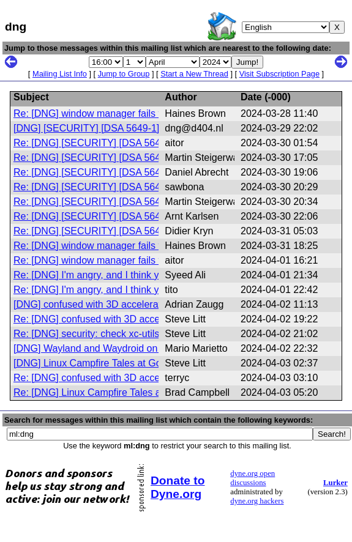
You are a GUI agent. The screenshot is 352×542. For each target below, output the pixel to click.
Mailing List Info (59, 73)
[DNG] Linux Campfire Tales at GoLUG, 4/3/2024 (119, 363)
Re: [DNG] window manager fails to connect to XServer (132, 113)
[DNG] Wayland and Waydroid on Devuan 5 (107, 348)
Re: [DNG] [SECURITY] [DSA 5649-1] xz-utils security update (146, 143)
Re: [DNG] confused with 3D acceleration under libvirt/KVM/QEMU (157, 319)
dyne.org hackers (256, 501)
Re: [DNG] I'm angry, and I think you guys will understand (137, 275)
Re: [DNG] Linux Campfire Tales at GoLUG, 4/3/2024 (128, 392)
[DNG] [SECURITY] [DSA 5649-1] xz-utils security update (137, 128)
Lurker (335, 482)
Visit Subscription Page (279, 73)
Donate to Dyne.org (177, 487)
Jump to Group (124, 73)
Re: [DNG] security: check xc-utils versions (105, 334)
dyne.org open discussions (252, 478)
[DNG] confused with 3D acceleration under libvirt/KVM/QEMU (148, 304)
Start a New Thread (194, 73)
